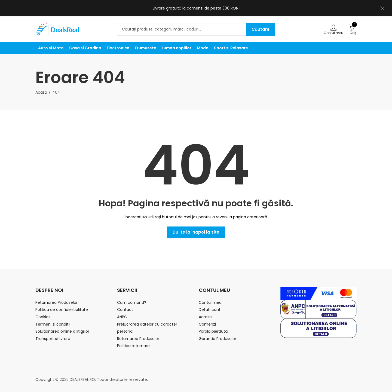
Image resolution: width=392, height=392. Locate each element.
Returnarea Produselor (56, 302)
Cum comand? (131, 302)
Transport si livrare (52, 338)
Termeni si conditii (52, 324)
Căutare (261, 29)
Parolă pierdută (213, 331)
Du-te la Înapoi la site (196, 232)
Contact (125, 309)
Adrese (205, 317)
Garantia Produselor (217, 338)
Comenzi (207, 324)
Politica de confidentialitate (61, 309)
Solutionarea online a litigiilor (62, 331)
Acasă (41, 92)
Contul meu (210, 302)
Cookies (42, 317)
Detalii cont (209, 309)
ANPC (122, 317)
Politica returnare (133, 345)
